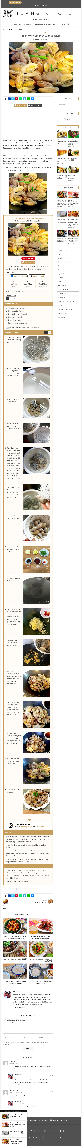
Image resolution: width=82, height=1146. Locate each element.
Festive (60, 278)
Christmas (61, 266)
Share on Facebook (19, 276)
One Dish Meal (63, 289)
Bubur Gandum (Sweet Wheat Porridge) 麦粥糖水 (62, 221)
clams (6, 889)
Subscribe (51, 24)
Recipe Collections (40, 24)
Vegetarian (61, 317)
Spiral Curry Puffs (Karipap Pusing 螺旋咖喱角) (62, 177)
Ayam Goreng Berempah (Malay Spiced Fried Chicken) (73, 142)
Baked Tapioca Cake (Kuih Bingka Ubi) (62, 160)
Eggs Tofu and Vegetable (66, 274)
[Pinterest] (40, 5)
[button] (23, 2)
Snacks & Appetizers (65, 309)
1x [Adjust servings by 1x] (7, 298)
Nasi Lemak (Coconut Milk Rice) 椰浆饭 (72, 177)
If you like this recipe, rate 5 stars (15, 1020)
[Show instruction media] (46, 332)
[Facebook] (35, 5)
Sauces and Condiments (66, 301)
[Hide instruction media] (49, 332)
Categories (27, 24)
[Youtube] (43, 5)
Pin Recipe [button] (28, 258)
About (20, 24)
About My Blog (63, 250)
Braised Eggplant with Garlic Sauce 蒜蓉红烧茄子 (73, 240)
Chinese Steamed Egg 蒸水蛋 (73, 159)
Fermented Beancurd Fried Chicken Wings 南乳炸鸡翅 (73, 202)
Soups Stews (62, 313)
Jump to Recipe (20, 105)
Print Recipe (28, 262)
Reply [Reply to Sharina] (51, 1061)
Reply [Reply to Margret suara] (51, 1091)
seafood (13, 889)
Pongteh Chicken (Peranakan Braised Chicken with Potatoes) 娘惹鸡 (73, 222)
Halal (60, 281)
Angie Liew (37, 39)
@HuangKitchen (26, 827)
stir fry (20, 889)
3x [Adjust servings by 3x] (14, 298)
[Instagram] (38, 5)
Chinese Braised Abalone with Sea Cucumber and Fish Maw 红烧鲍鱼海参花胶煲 (62, 203)
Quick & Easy (62, 293)
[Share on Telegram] (24, 98)
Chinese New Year (64, 262)
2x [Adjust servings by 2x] (11, 298)
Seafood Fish (62, 305)
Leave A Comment (35, 105)
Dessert (60, 270)
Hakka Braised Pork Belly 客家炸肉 (15, 959)
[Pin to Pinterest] (16, 98)
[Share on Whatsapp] (20, 98)
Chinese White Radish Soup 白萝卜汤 (61, 141)
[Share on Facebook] (9, 98)
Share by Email (37, 276)
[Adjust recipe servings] (13, 295)
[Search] (68, 24)
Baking (60, 254)
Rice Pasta (61, 297)
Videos (60, 321)
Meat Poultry (62, 285)
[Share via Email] (32, 98)
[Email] (46, 5)
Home (15, 24)
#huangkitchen (42, 827)
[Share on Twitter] (13, 98)
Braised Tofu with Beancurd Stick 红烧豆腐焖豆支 (62, 240)
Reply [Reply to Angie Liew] (51, 1075)
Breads (60, 258)
